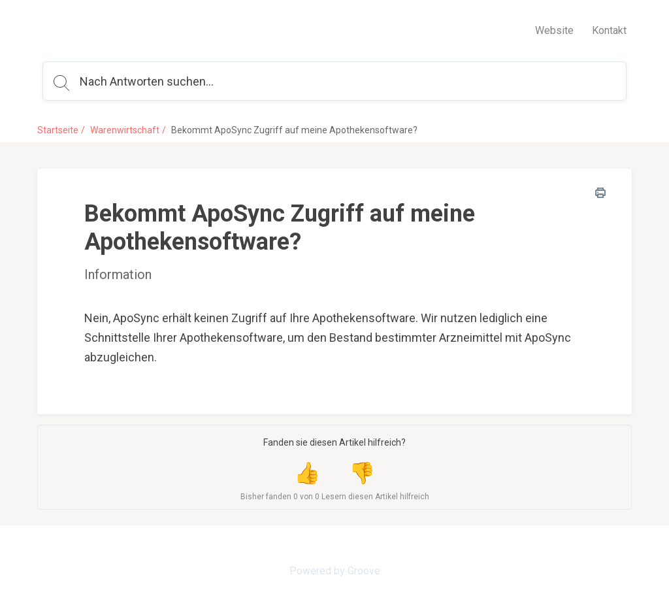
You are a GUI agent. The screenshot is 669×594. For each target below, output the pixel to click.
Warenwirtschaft (124, 130)
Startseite (57, 130)
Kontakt (609, 30)
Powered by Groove (334, 571)
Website (554, 30)
